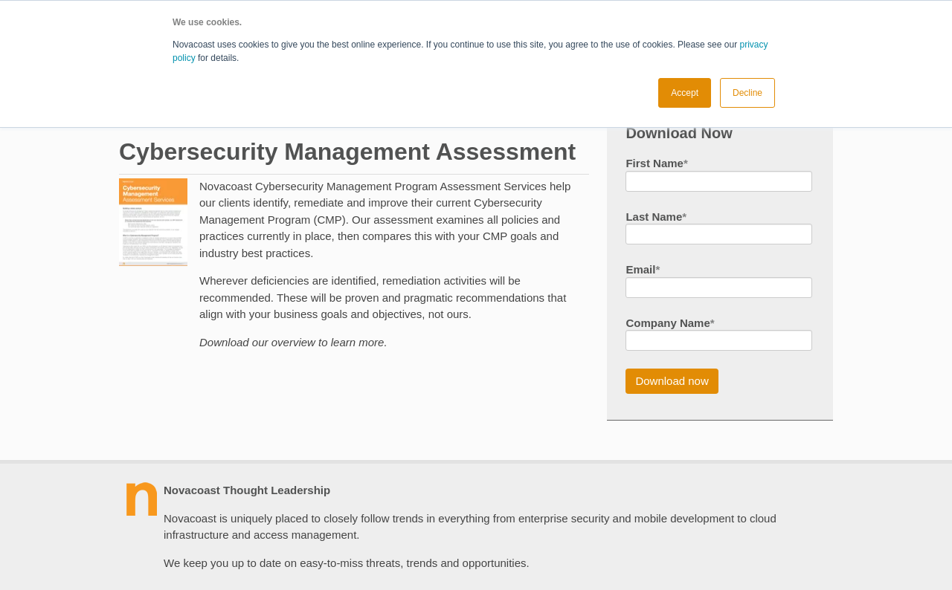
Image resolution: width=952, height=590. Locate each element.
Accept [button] (684, 93)
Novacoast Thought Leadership (247, 490)
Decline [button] (747, 93)
